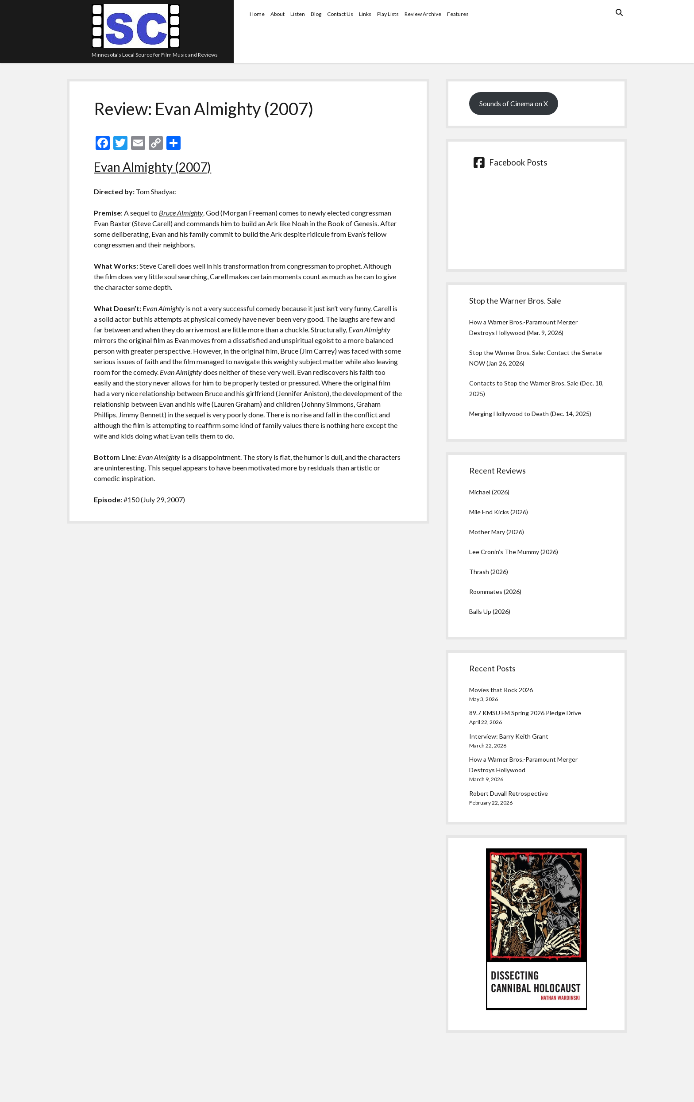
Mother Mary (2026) (496, 532)
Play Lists (388, 14)
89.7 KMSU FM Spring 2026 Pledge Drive (525, 713)
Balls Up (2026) (489, 611)
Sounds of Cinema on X (513, 103)
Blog (316, 14)
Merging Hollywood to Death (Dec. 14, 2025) (530, 413)
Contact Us (340, 14)
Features (458, 14)
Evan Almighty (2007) (152, 166)
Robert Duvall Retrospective (508, 793)
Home (257, 14)
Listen (297, 14)
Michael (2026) (489, 492)
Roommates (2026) (495, 591)
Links (365, 14)
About (277, 14)
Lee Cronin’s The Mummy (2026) (513, 551)
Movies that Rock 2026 (501, 690)
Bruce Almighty (181, 212)
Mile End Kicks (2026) (498, 512)
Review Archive (423, 14)
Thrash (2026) (488, 571)
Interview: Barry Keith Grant (508, 736)
